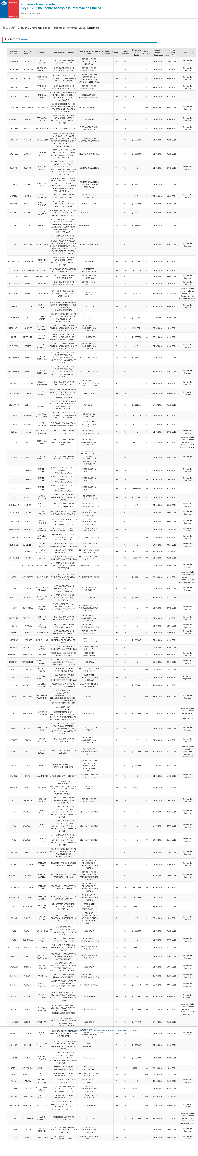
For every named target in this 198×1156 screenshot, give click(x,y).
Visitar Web (100, 1033)
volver (24, 40)
